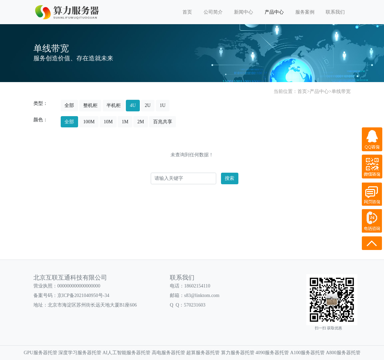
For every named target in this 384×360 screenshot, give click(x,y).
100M (88, 121)
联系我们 (335, 12)
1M (125, 121)
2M (140, 121)
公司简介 (213, 12)
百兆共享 (162, 121)
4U (133, 105)
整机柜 (90, 105)
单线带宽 (341, 91)
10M (108, 121)
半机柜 (113, 105)
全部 (69, 105)
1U (162, 105)
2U (148, 105)
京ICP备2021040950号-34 (83, 295)
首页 (187, 12)
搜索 (229, 178)
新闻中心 (243, 12)
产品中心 (274, 12)
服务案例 (304, 12)
